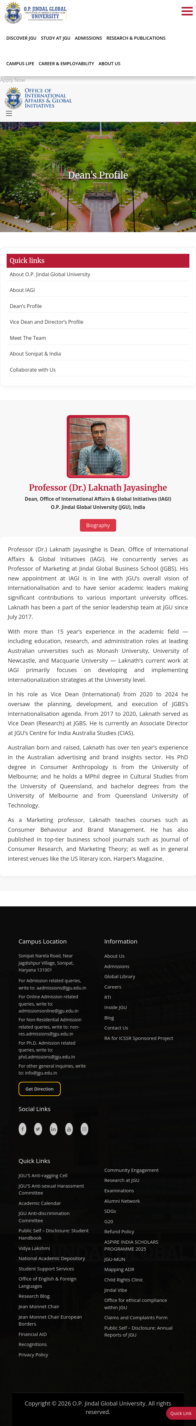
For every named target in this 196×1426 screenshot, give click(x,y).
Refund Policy (119, 1231)
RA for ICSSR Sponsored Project (138, 1038)
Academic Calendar (40, 1203)
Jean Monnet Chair (39, 1306)
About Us (109, 63)
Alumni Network (122, 1201)
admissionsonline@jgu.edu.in (49, 1011)
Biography (98, 525)
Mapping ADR (119, 1269)
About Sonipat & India (35, 353)
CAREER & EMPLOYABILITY (66, 63)
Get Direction (39, 1089)
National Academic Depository (52, 1258)
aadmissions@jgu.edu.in (61, 988)
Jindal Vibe (115, 1290)
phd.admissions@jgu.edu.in (47, 1057)
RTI (107, 997)
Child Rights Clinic (123, 1279)
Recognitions (33, 1344)
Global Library (119, 976)
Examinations (119, 1190)
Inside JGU (115, 1007)
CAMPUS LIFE (20, 63)
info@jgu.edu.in (41, 1073)
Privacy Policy (33, 1354)
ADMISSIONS (88, 38)
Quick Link (181, 1413)
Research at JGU (122, 1180)
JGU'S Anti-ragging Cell (43, 1175)
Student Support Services (46, 1268)
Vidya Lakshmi (34, 1248)
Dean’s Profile (26, 306)
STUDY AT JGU (55, 38)
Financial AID (33, 1334)
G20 (108, 1221)
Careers (112, 987)
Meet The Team (28, 337)
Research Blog (34, 1296)
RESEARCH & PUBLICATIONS (135, 38)
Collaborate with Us (33, 369)
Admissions (117, 966)
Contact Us (116, 1027)
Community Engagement (131, 1170)
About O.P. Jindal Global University (50, 274)
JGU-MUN (115, 1259)
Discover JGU (21, 38)
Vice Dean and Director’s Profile (46, 321)
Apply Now (12, 80)
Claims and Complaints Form (136, 1317)
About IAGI (22, 290)
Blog (109, 1017)
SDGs (110, 1211)
